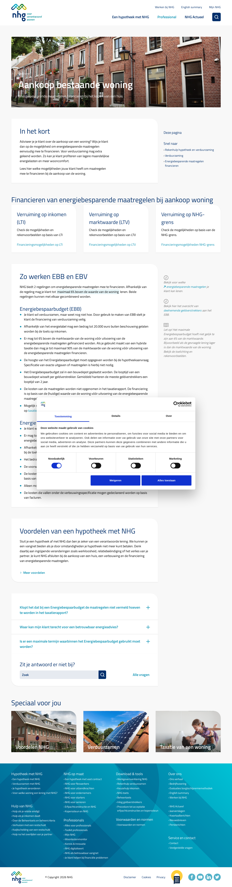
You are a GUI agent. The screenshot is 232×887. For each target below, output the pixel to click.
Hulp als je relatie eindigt (26, 811)
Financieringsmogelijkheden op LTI (40, 244)
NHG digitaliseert (74, 848)
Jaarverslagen (177, 811)
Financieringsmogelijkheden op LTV (112, 244)
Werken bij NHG (164, 7)
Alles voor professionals (78, 825)
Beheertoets (124, 798)
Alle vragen (141, 674)
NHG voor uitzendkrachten (79, 788)
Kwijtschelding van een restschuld (31, 830)
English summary (191, 7)
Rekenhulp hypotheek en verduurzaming (189, 150)
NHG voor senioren (75, 802)
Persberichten (177, 825)
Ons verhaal (176, 779)
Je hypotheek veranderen (26, 788)
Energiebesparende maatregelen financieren (184, 163)
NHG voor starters (75, 798)
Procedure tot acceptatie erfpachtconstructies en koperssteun (137, 809)
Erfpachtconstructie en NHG (80, 807)
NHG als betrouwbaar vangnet (81, 853)
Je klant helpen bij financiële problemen (86, 858)
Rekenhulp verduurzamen (131, 784)
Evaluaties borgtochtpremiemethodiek (191, 788)
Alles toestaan (167, 480)
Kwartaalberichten (180, 816)
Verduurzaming (174, 155)
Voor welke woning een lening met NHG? (35, 793)
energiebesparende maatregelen (186, 287)
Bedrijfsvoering (178, 784)
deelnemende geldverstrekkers (183, 310)
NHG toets (123, 793)
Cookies (146, 877)
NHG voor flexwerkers (77, 784)
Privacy (161, 877)
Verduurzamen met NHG (26, 784)
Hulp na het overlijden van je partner (32, 834)
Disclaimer (130, 877)
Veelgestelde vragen (181, 848)
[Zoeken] (216, 17)
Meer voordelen (32, 572)
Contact (174, 843)
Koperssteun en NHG (76, 811)
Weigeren (115, 480)
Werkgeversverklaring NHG (132, 779)
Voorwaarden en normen (131, 825)
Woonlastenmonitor (76, 839)
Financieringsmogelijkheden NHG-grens (187, 244)
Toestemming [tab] (63, 416)
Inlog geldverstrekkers (129, 802)
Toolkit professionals (76, 830)
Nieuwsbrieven (178, 820)
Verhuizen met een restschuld (29, 825)
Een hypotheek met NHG (130, 17)
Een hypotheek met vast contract (83, 779)
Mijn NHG (215, 7)
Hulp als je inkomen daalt (26, 816)
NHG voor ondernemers (78, 793)
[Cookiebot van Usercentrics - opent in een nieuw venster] (176, 404)
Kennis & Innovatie (75, 844)
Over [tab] (169, 415)
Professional (166, 17)
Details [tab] (116, 415)
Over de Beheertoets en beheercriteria (34, 820)
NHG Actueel (194, 17)
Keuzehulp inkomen (128, 788)
